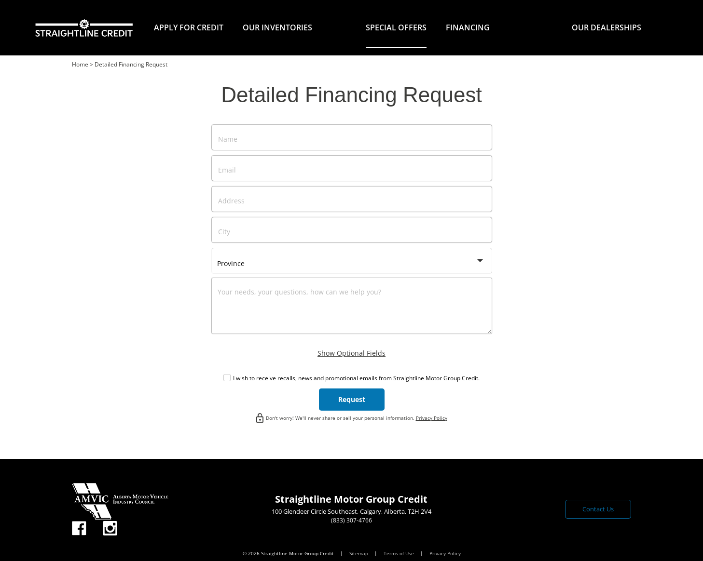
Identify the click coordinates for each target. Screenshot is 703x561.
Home (80, 64)
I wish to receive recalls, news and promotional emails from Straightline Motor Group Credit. (356, 378)
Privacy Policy (431, 417)
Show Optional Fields (351, 353)
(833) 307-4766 (351, 520)
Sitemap (359, 553)
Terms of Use (399, 553)
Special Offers (396, 27)
